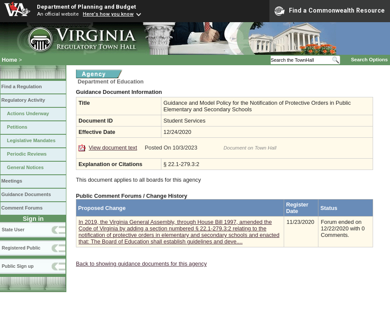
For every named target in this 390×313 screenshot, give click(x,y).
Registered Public (21, 247)
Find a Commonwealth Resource (330, 11)
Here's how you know (108, 14)
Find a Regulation (21, 86)
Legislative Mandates (31, 140)
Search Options (369, 59)
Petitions (17, 127)
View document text (113, 147)
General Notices (25, 167)
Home (9, 60)
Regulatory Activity (23, 100)
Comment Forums (22, 207)
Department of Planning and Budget (86, 6)
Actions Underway (28, 113)
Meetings (11, 180)
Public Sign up (17, 266)
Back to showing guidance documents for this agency (141, 263)
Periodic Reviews (27, 153)
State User (13, 229)
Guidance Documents (26, 194)
